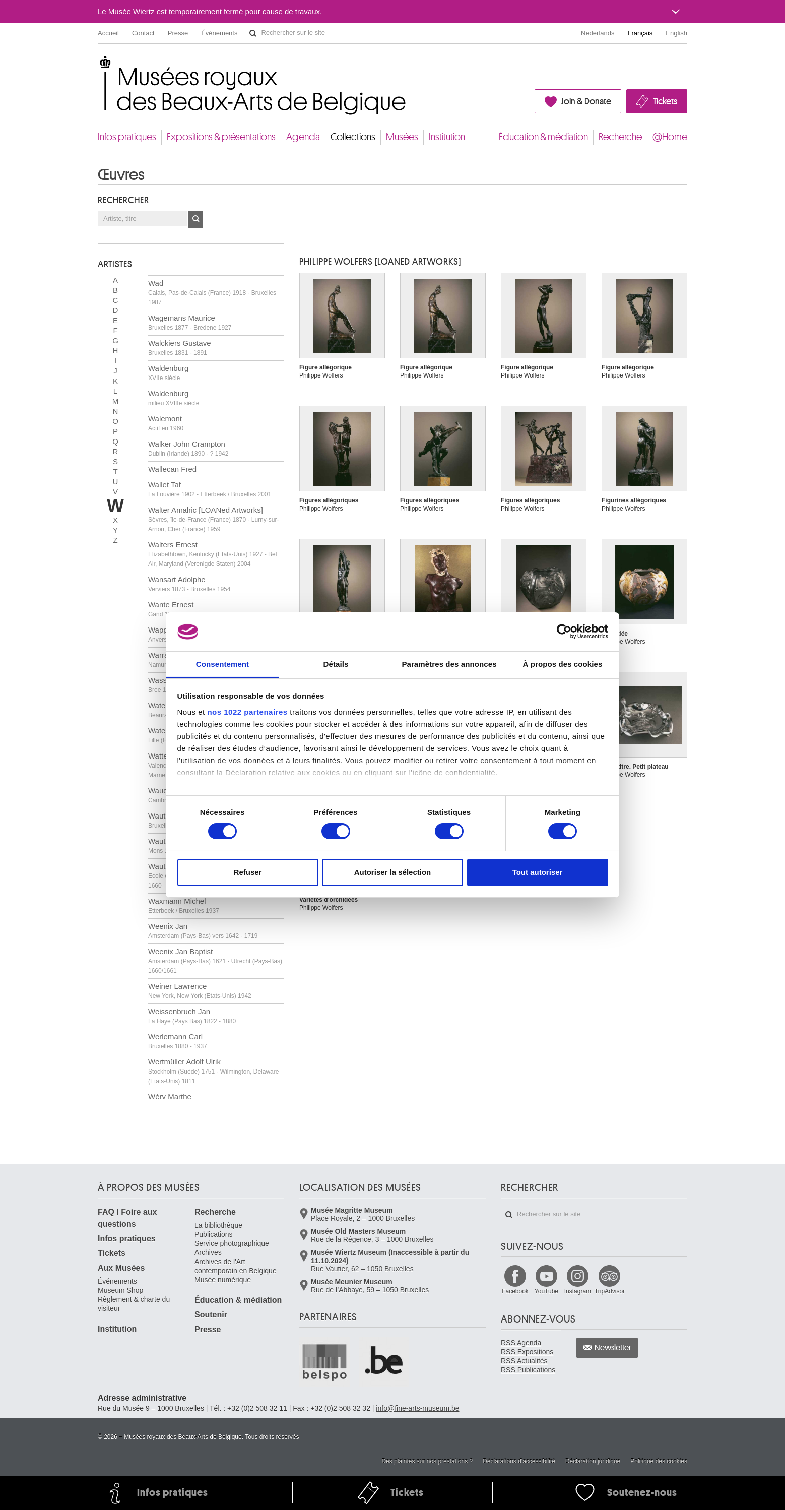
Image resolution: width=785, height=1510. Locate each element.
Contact (143, 33)
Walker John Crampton (188, 448)
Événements (219, 33)
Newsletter (613, 1348)
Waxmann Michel (183, 905)
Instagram (577, 1291)
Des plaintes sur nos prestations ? (427, 1461)
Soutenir (210, 1314)
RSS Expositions (527, 1352)
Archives (208, 1252)
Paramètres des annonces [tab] (449, 664)
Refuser (248, 872)
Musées (402, 137)
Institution (447, 137)
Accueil (108, 33)
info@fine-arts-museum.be (417, 1408)
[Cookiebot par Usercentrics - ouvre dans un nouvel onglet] (564, 631)
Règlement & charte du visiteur (134, 1303)
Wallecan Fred (172, 469)
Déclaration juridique (592, 1461)
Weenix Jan (202, 930)
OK (195, 219)
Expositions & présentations (221, 137)
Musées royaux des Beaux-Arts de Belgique (98, 65)
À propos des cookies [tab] (563, 664)
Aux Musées (121, 1268)
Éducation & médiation (543, 137)
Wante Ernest (197, 609)
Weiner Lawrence (199, 990)
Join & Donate (586, 101)
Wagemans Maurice (189, 322)
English (676, 33)
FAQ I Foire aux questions (127, 1218)
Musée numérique (222, 1280)
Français (640, 33)
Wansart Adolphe (189, 584)
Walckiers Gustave (179, 347)
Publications (213, 1234)
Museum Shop (120, 1290)
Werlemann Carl (177, 1041)
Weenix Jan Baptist (215, 960)
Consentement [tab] (222, 664)
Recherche (620, 137)
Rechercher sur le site (252, 33)
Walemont (165, 423)
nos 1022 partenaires (247, 712)
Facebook (515, 1291)
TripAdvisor (610, 1291)
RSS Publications (528, 1370)
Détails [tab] (336, 664)
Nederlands (598, 33)
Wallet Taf (209, 489)
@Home (669, 137)
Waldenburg (168, 373)
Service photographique (231, 1243)
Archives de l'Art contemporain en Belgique (235, 1266)
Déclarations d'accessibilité (519, 1461)
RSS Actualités (524, 1361)
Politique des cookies (658, 1461)
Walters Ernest (212, 554)
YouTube (546, 1291)
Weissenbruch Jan (192, 1016)
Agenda (303, 137)
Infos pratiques (127, 137)
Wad (212, 292)
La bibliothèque (218, 1225)
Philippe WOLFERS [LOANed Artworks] (380, 261)
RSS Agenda (521, 1343)
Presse (178, 33)
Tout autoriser (537, 872)
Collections (353, 137)
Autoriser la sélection (392, 872)
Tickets (665, 101)
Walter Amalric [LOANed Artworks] (213, 519)
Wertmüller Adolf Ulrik (213, 1071)
